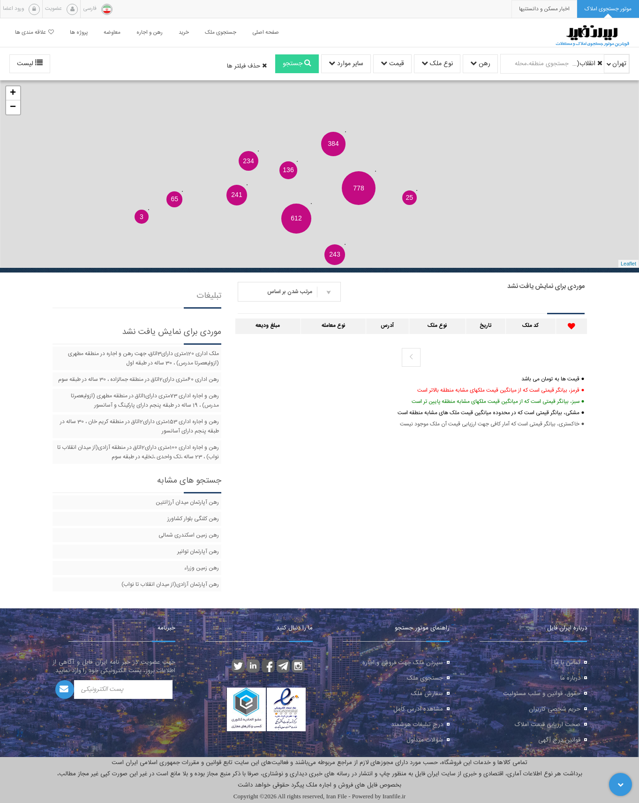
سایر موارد (346, 63)
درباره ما (570, 678)
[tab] (608, 9)
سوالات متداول (424, 740)
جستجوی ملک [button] (220, 32)
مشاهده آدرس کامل (418, 709)
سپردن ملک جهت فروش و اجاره (402, 663)
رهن (480, 63)
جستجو (297, 63)
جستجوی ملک (425, 678)
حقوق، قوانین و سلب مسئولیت (541, 694)
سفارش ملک (427, 694)
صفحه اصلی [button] (265, 32)
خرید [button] (184, 32)
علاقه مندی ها (34, 32)
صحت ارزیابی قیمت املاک (547, 725)
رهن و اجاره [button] (149, 32)
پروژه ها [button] (79, 32)
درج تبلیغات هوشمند (417, 725)
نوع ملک (437, 63)
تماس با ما (567, 663)
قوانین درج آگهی (559, 740)
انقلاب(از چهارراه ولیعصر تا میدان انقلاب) (587, 63)
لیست (30, 63)
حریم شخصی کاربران (554, 709)
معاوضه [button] (112, 32)
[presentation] (544, 9)
